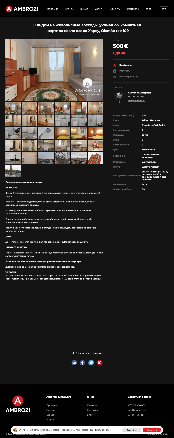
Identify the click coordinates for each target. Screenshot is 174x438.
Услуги (99, 9)
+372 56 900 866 (136, 405)
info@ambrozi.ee (136, 100)
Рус (164, 9)
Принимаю (152, 430)
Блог (148, 9)
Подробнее (131, 430)
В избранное (123, 65)
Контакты (133, 9)
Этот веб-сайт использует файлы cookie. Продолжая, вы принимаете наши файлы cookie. (64, 430)
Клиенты (115, 9)
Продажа (52, 9)
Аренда (69, 9)
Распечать (121, 71)
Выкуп (84, 9)
